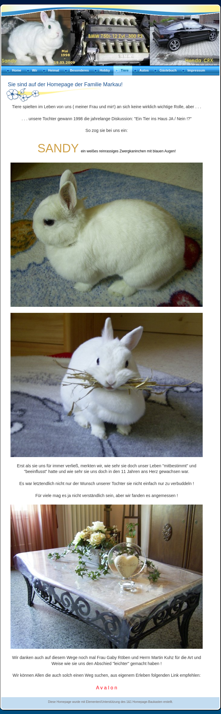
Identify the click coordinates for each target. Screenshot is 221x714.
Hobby (105, 70)
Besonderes (79, 70)
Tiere (125, 70)
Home (16, 70)
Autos (144, 70)
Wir (35, 70)
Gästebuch (168, 70)
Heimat (53, 70)
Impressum (196, 70)
